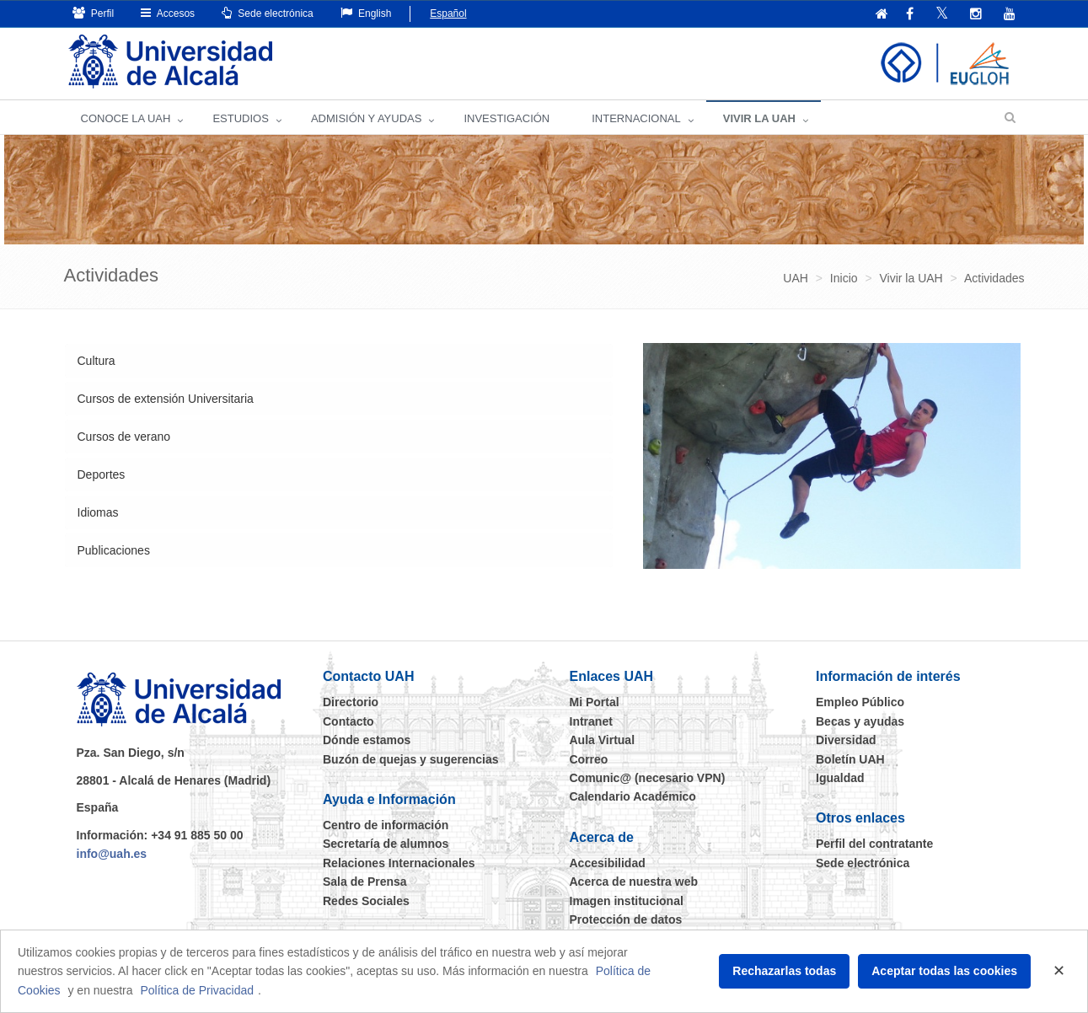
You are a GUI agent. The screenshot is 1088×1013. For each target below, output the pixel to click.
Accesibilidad (608, 863)
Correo (589, 759)
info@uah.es (112, 853)
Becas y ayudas (860, 721)
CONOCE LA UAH (126, 118)
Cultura (96, 360)
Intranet (591, 721)
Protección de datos (626, 919)
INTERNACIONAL (636, 118)
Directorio (350, 702)
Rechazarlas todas (784, 971)
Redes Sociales (366, 901)
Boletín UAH (850, 759)
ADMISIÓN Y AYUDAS (366, 118)
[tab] (339, 361)
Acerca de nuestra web (634, 881)
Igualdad (840, 778)
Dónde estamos (366, 740)
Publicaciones (114, 550)
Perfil (93, 13)
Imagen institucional (626, 901)
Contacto (348, 721)
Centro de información (385, 825)
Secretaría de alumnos (385, 843)
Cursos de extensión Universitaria (166, 398)
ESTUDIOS (240, 118)
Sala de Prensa (365, 881)
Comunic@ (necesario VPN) (648, 778)
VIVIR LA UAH (759, 118)
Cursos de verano (124, 436)
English (366, 13)
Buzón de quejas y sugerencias (411, 759)
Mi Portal (594, 702)
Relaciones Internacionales (399, 863)
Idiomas (98, 512)
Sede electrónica (268, 13)
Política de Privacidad (197, 990)
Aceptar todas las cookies (944, 971)
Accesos (168, 13)
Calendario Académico (633, 796)
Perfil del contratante (874, 843)
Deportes (102, 474)
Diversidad (846, 740)
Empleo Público (860, 702)
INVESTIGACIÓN (506, 118)
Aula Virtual (602, 740)
